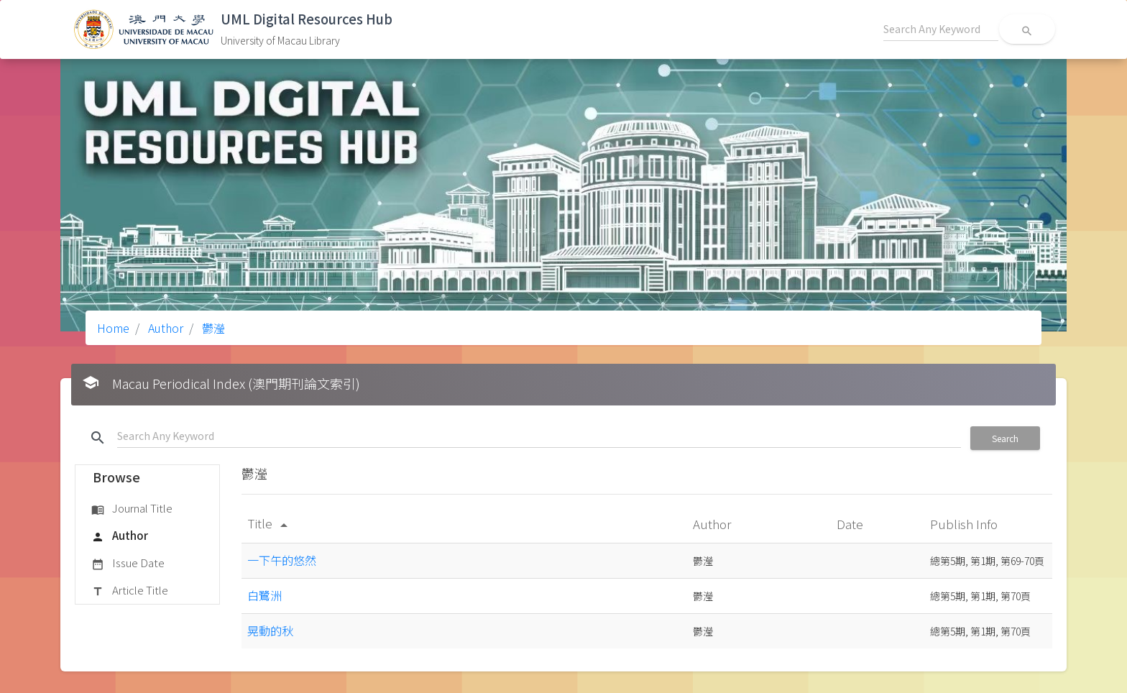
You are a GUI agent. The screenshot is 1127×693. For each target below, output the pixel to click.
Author (164, 327)
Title (270, 523)
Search (1005, 438)
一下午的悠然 (281, 560)
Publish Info (965, 524)
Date (851, 524)
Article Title (129, 591)
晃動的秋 (270, 630)
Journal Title (131, 509)
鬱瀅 (212, 327)
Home (113, 327)
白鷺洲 (264, 595)
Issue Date (128, 563)
